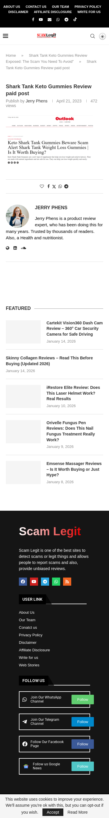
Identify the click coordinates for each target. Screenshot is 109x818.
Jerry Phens (36, 101)
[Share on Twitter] (54, 186)
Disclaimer (18, 12)
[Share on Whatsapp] (60, 186)
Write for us (28, 657)
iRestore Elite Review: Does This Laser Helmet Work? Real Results (73, 393)
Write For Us (89, 12)
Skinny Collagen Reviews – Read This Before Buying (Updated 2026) (49, 361)
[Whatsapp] (58, 19)
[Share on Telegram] (66, 186)
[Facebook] (33, 19)
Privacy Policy (88, 6)
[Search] (92, 36)
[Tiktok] (75, 19)
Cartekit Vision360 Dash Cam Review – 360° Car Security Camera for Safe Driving (75, 329)
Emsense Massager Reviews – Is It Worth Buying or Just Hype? (74, 469)
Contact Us (36, 6)
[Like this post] (42, 186)
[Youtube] (41, 19)
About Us (11, 6)
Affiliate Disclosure (53, 12)
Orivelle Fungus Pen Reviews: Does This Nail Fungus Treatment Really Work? (71, 431)
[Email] (49, 19)
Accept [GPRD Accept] (53, 812)
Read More (77, 812)
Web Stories (29, 665)
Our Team (60, 6)
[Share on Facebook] (48, 186)
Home (11, 55)
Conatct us (28, 627)
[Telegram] (66, 19)
